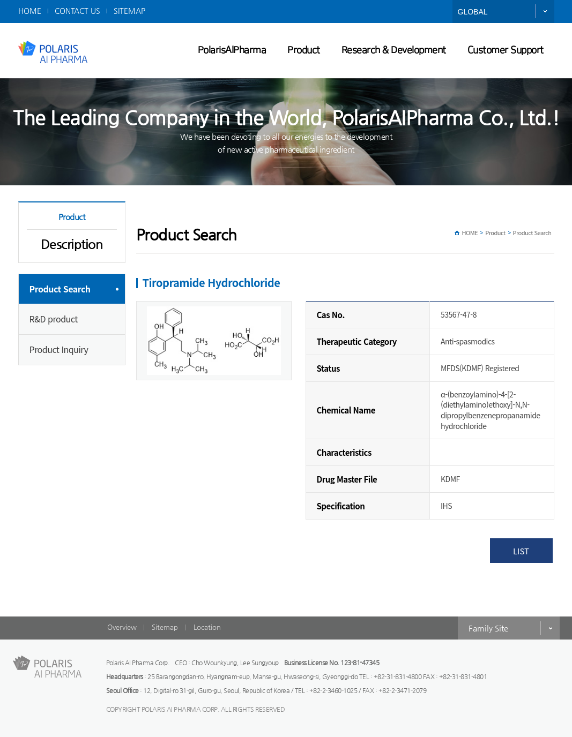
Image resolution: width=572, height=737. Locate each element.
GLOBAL (473, 11)
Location (207, 626)
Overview (122, 626)
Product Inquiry (58, 349)
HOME (29, 10)
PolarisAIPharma (232, 50)
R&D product (53, 318)
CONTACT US (77, 10)
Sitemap (165, 626)
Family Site (488, 628)
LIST (521, 550)
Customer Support (505, 50)
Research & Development (393, 50)
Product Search (60, 288)
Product (303, 50)
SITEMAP (129, 10)
